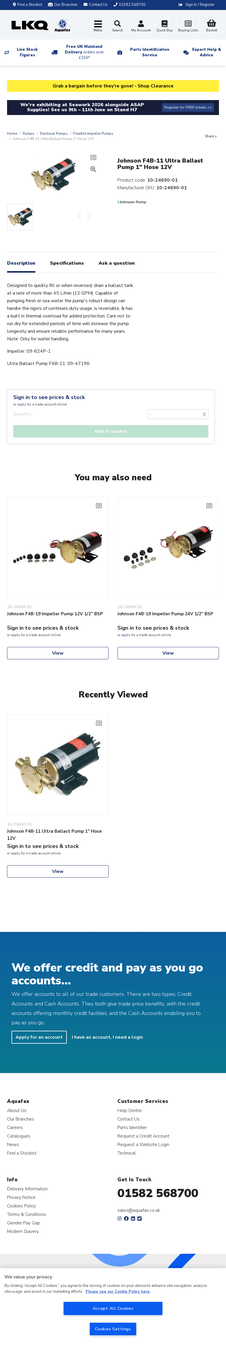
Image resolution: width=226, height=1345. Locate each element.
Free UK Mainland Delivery (84, 52)
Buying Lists (188, 27)
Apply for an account (39, 1037)
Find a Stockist (27, 4)
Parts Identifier (132, 1127)
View (58, 653)
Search (117, 26)
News (13, 1144)
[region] (113, 1306)
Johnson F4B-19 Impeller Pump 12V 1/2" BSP (55, 614)
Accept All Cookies (113, 1308)
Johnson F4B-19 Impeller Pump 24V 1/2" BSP (165, 614)
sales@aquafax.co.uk (138, 1210)
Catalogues (18, 1136)
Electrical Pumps (54, 133)
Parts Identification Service (149, 52)
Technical (126, 1153)
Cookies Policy (21, 1206)
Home (12, 133)
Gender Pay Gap (23, 1223)
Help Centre (129, 1110)
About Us (16, 1110)
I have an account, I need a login (107, 1037)
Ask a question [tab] (117, 263)
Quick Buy (164, 27)
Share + (211, 136)
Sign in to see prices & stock (49, 397)
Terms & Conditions (26, 1214)
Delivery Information (27, 1189)
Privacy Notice (21, 1197)
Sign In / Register (200, 4)
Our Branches (63, 4)
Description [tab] (21, 263)
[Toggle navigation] (98, 26)
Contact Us (128, 1119)
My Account (141, 27)
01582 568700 (157, 1193)
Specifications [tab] (67, 263)
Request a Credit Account (143, 1136)
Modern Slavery (23, 1231)
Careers (15, 1127)
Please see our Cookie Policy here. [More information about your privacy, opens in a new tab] (118, 1291)
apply (21, 404)
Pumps (28, 133)
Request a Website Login (143, 1144)
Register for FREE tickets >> (188, 107)
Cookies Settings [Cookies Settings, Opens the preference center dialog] (113, 1329)
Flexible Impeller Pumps (93, 133)
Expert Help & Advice (206, 52)
